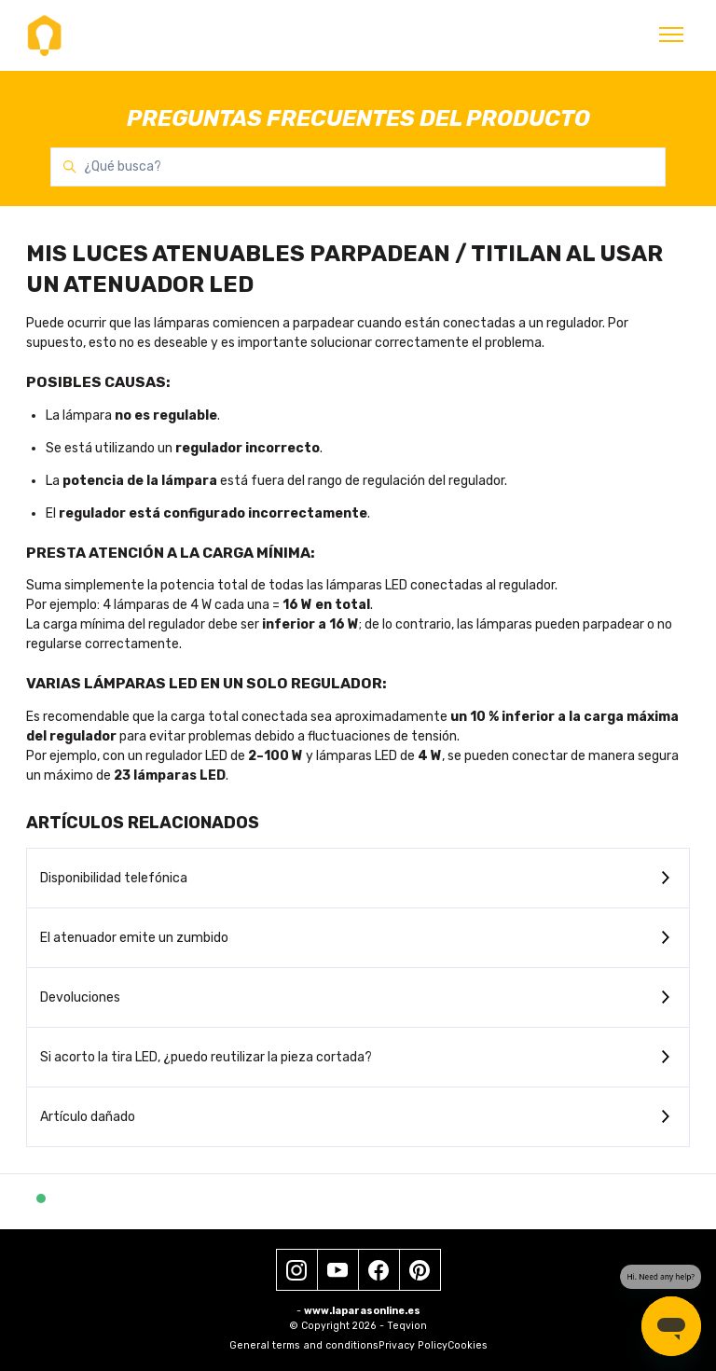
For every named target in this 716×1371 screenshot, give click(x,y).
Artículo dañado (87, 1117)
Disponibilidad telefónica (113, 878)
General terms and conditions (304, 1345)
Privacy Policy (413, 1345)
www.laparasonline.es (362, 1311)
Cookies (468, 1345)
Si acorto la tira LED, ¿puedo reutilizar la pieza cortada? (206, 1057)
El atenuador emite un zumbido (134, 938)
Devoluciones (80, 997)
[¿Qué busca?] (358, 167)
